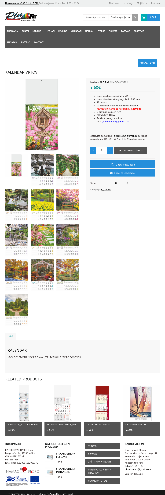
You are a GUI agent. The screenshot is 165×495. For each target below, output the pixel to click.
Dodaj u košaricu (133, 150)
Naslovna (114, 3)
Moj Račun (142, 3)
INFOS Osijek (67, 491)
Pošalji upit (147, 63)
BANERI (25, 31)
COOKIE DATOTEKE (97, 477)
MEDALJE (37, 31)
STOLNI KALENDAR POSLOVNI (60, 452)
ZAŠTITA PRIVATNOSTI (99, 458)
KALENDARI (76, 31)
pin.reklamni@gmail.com (127, 136)
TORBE (101, 31)
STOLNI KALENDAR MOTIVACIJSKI (60, 467)
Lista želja (128, 3)
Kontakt (39, 42)
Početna (94, 82)
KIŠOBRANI (12, 42)
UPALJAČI (89, 31)
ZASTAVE (125, 31)
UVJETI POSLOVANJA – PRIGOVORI (99, 468)
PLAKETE (113, 31)
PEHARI (51, 31)
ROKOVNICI (139, 31)
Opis (10, 336)
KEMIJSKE (62, 31)
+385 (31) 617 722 (134, 463)
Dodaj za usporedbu (124, 173)
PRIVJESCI (25, 42)
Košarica (155, 3)
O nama (92, 442)
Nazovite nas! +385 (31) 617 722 (22, 3)
